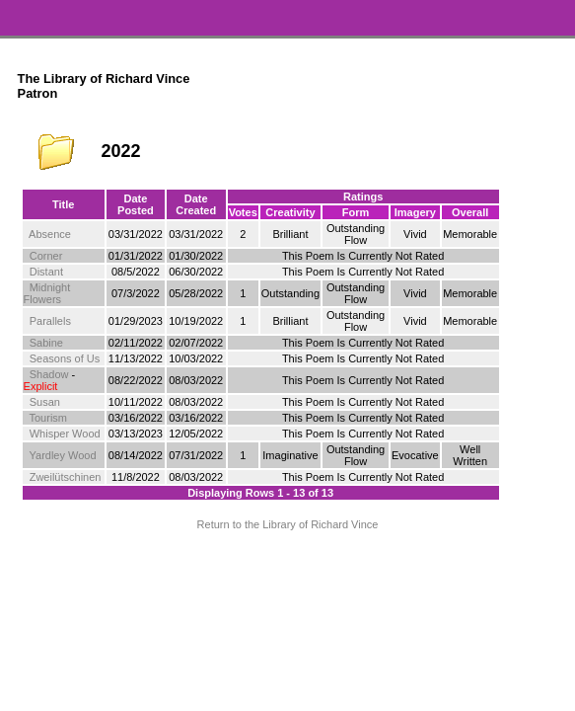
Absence (50, 234)
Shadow (49, 374)
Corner (46, 256)
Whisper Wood (65, 433)
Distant (46, 271)
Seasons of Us (65, 358)
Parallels (50, 321)
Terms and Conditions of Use (287, 568)
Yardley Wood (63, 455)
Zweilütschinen (66, 477)
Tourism (49, 418)
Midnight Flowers (47, 293)
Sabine (46, 343)
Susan (45, 402)
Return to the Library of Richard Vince (288, 524)
